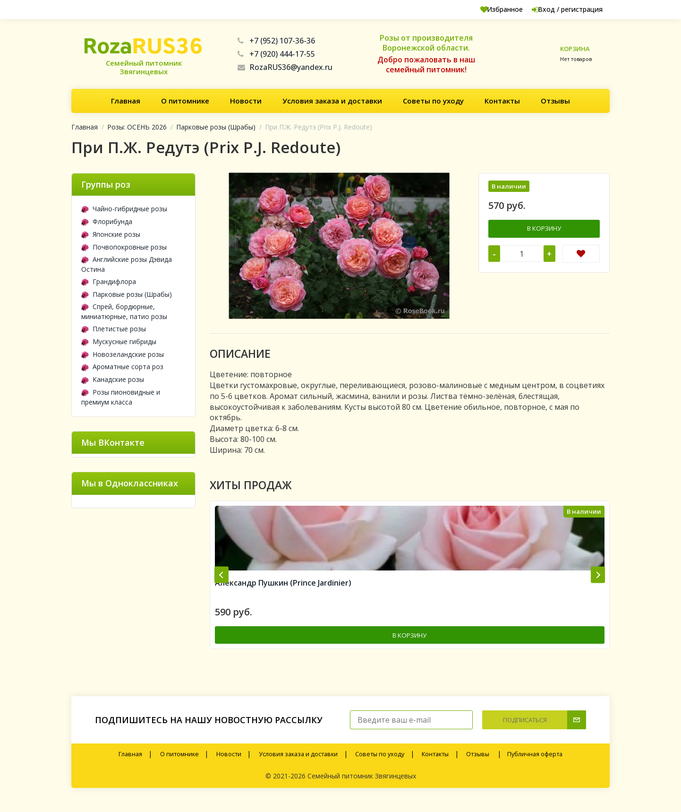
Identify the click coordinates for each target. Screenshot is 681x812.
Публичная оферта (534, 764)
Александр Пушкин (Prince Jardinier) (283, 593)
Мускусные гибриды (118, 341)
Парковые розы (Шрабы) (215, 126)
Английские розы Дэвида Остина (126, 264)
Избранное (485, 9)
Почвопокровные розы (124, 246)
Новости (246, 100)
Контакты (502, 100)
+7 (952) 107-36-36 (276, 40)
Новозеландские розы (122, 354)
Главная (125, 100)
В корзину (544, 228)
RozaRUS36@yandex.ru (285, 67)
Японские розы (110, 234)
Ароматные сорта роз (122, 366)
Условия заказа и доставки (332, 100)
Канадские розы (112, 379)
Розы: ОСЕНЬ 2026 (137, 126)
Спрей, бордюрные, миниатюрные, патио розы (124, 311)
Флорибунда (106, 221)
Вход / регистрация (560, 9)
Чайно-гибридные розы (124, 208)
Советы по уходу (433, 100)
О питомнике (185, 100)
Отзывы (555, 100)
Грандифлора (108, 281)
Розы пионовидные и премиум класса (120, 397)
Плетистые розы (113, 328)
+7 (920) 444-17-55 (276, 54)
